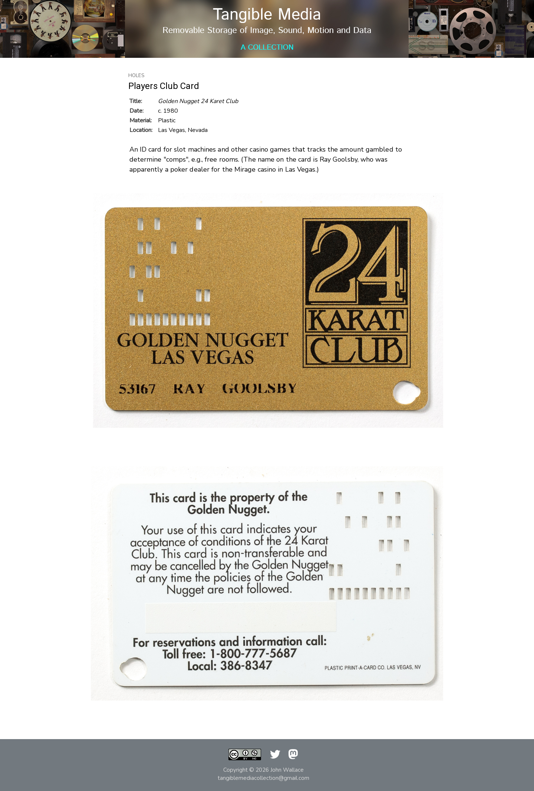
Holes (136, 75)
